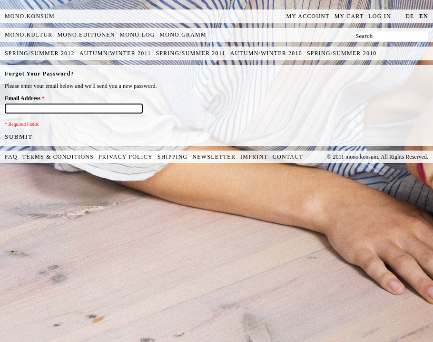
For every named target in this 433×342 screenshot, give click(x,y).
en (423, 16)
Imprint (254, 156)
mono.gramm (183, 34)
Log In (379, 16)
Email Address (25, 98)
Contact (288, 156)
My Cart (349, 16)
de (409, 16)
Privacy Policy (125, 156)
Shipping (172, 156)
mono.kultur (28, 34)
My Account (308, 16)
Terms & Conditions (58, 156)
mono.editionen (86, 34)
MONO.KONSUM (30, 16)
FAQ (11, 156)
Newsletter (214, 156)
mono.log (137, 34)
